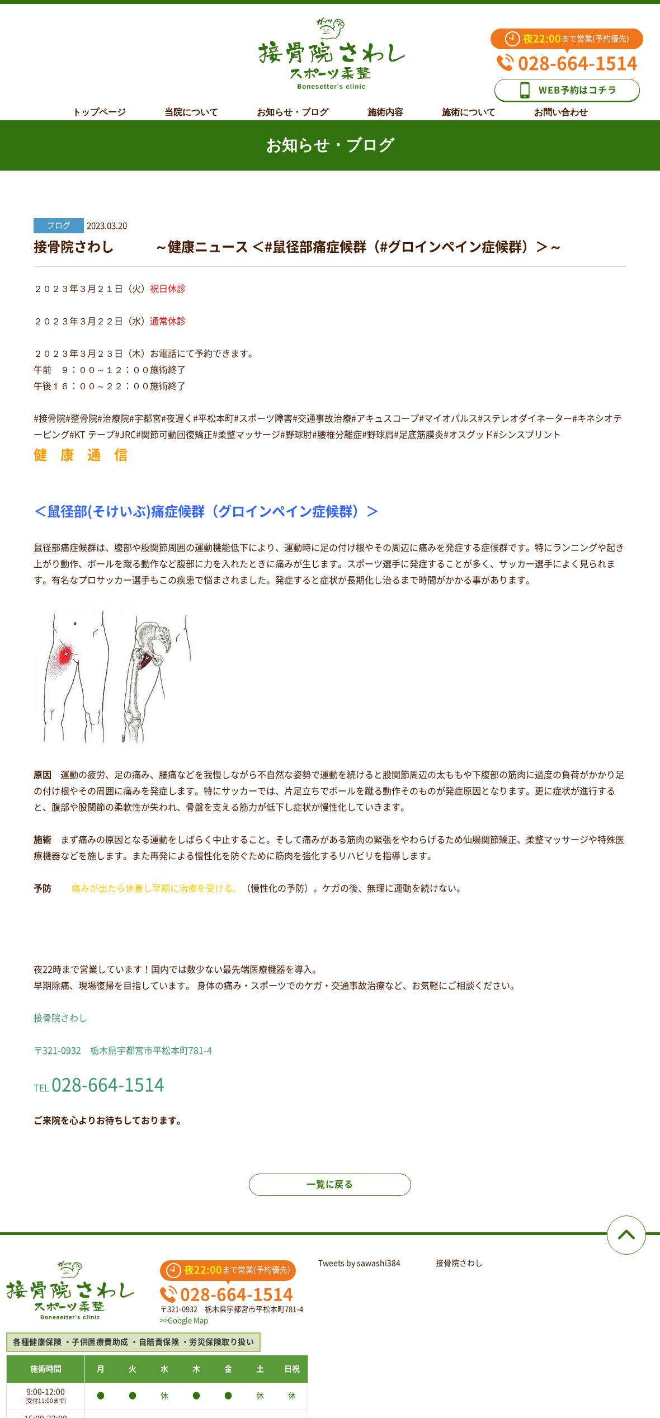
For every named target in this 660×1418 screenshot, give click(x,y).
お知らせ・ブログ (292, 105)
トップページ (99, 105)
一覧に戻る (330, 1184)
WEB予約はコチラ (566, 90)
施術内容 (385, 105)
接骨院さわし (459, 1263)
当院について (191, 105)
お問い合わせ (561, 105)
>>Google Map (184, 1320)
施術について (469, 105)
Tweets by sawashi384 (359, 1263)
